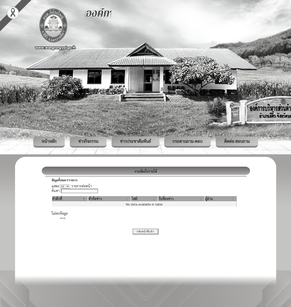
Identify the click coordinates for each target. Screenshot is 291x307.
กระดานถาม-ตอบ (187, 141)
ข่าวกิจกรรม (88, 141)
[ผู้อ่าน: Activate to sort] (220, 198)
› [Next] (63, 218)
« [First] (61, 218)
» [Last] (64, 218)
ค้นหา (56, 190)
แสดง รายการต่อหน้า (72, 186)
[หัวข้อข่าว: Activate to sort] (109, 198)
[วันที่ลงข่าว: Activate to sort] (181, 198)
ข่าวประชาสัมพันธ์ (135, 141)
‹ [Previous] (62, 218)
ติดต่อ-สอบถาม (237, 141)
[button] (57, 199)
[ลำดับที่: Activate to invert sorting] (70, 198)
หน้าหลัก (49, 141)
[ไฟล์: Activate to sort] (144, 198)
